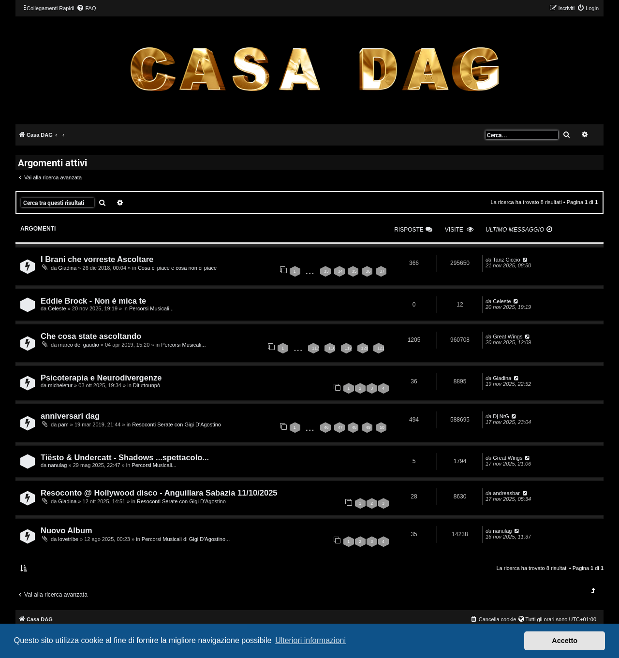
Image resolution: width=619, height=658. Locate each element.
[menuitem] (86, 8)
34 (340, 271)
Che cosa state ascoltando (91, 336)
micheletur (60, 385)
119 (348, 348)
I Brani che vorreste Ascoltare (97, 259)
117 (315, 348)
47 (340, 427)
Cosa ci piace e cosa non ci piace (177, 268)
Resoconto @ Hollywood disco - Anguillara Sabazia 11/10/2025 (159, 492)
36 (368, 271)
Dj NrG (501, 416)
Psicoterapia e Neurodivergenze (101, 377)
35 (354, 271)
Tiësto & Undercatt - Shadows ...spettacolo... (125, 457)
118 (332, 348)
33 (326, 271)
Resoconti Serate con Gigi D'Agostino (176, 424)
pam (63, 424)
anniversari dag (70, 415)
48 (354, 427)
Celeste (57, 308)
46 (326, 427)
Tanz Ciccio (506, 260)
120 (364, 348)
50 (382, 427)
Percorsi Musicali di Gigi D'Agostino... (186, 539)
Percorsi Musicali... (151, 308)
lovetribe (68, 539)
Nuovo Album (66, 530)
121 (380, 348)
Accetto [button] (564, 640)
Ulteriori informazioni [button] (310, 640)
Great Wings (507, 336)
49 (368, 427)
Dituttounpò (146, 385)
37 (382, 271)
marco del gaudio (78, 345)
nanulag (57, 465)
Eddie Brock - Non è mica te (93, 300)
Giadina (67, 268)
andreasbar (506, 493)
